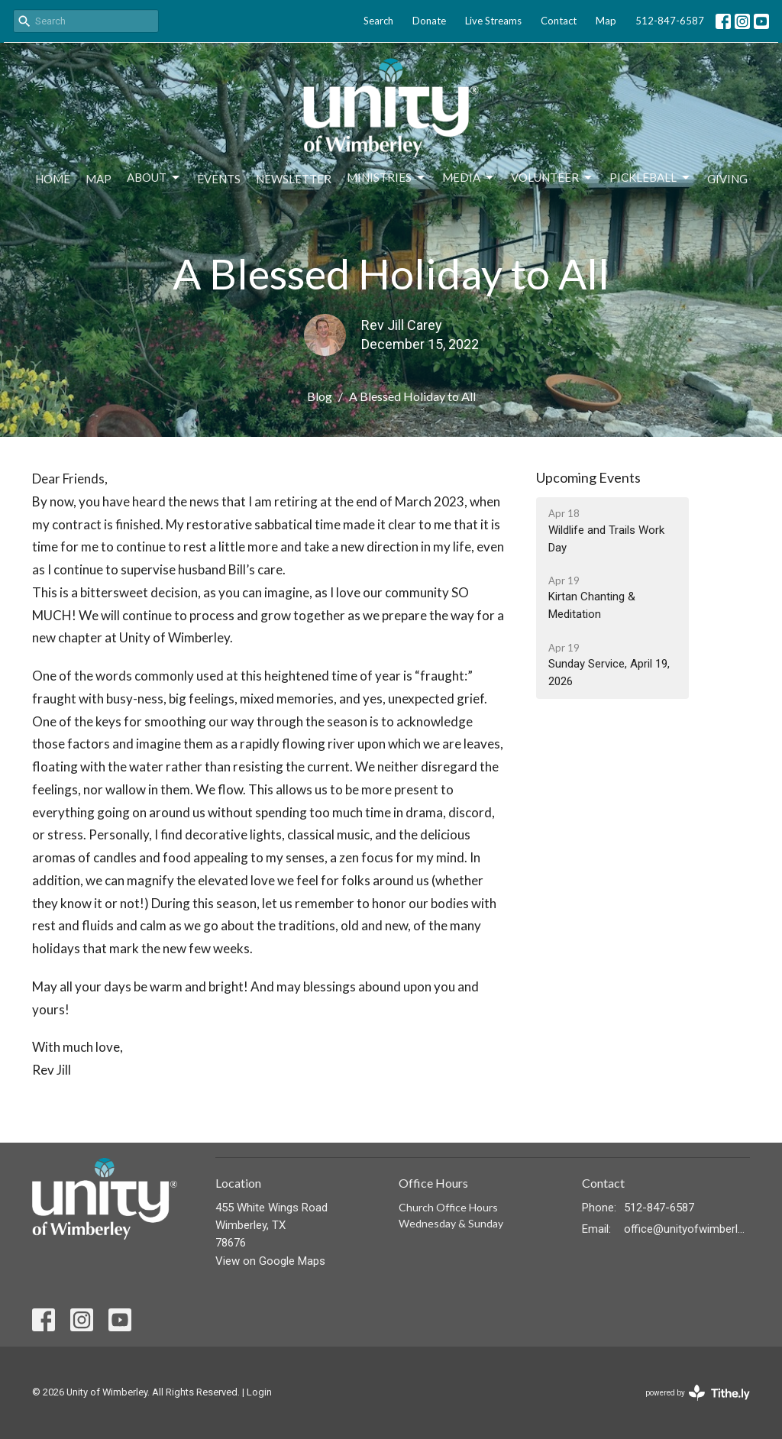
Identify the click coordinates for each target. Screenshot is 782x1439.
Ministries (387, 178)
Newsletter (293, 179)
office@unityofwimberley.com (687, 1229)
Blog (319, 396)
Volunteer (552, 178)
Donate (429, 21)
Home (52, 179)
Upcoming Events (588, 477)
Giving (727, 179)
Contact (559, 21)
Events (219, 179)
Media (469, 178)
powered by (697, 1393)
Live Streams (493, 21)
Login (259, 1392)
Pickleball (650, 178)
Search (378, 21)
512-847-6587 (669, 21)
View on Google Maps (270, 1261)
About (154, 178)
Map (606, 21)
